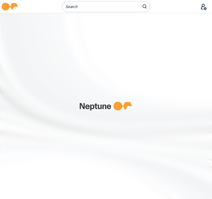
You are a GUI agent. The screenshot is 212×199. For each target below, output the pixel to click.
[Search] (97, 6)
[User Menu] (204, 6)
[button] (10, 7)
